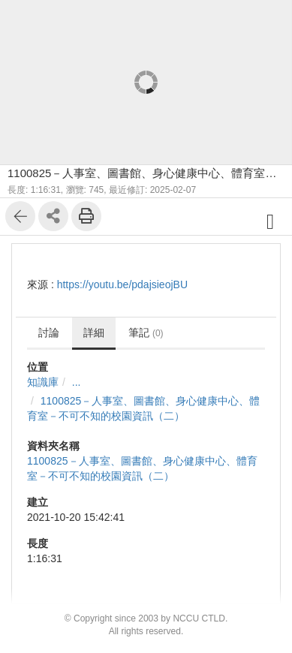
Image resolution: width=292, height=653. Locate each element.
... (76, 382)
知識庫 (43, 382)
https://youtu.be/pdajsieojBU (122, 284)
